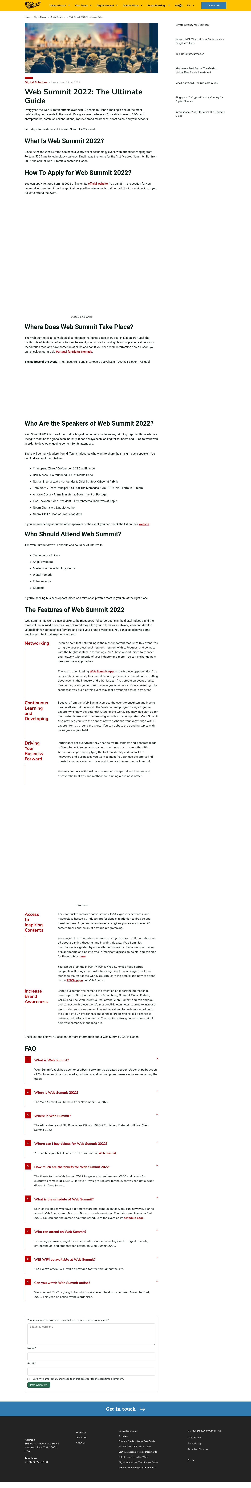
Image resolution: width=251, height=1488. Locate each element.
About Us (80, 1446)
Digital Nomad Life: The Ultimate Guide (138, 1466)
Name (31, 1352)
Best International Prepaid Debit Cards (138, 1455)
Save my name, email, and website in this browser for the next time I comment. (78, 1382)
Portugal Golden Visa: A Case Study (137, 1445)
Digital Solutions (58, 17)
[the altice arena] (91, 392)
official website (98, 183)
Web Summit (107, 1153)
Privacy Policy (194, 1447)
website (144, 524)
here (83, 956)
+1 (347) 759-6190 (36, 1466)
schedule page (134, 1218)
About (178, 5)
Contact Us (213, 5)
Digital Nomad (105, 5)
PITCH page (75, 980)
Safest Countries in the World (133, 1460)
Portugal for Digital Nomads (74, 351)
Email (31, 1367)
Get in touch (125, 1412)
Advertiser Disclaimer (198, 1453)
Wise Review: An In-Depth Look (135, 1450)
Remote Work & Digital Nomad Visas (137, 1471)
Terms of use (194, 1441)
